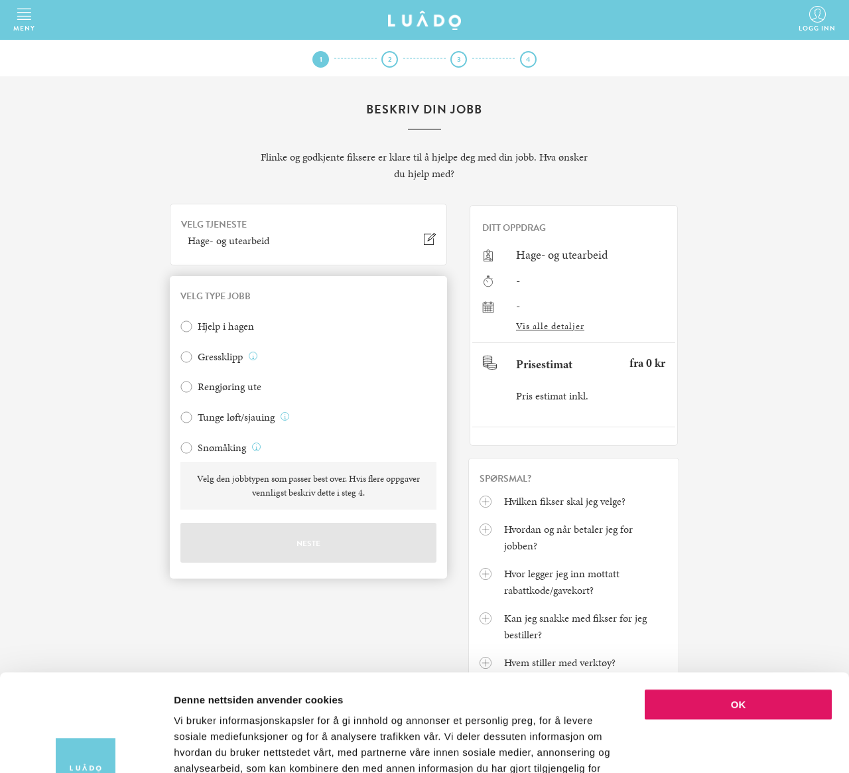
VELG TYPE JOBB (215, 296)
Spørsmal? (505, 479)
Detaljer (706, 746)
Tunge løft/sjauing (236, 417)
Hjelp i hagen (226, 326)
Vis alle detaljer (550, 326)
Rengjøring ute (229, 387)
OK (738, 613)
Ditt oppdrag (514, 228)
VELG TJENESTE (214, 225)
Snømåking (222, 448)
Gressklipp (220, 357)
